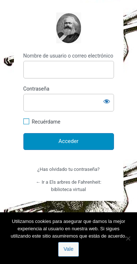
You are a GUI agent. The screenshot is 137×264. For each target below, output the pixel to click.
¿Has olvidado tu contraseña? (68, 169)
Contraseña (36, 89)
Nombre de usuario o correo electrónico (68, 56)
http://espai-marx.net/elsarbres (68, 27)
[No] (128, 238)
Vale (68, 249)
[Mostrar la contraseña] (106, 101)
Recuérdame (46, 122)
